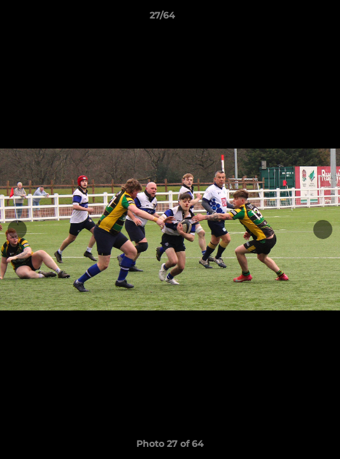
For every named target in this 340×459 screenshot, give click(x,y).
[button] (294, 18)
